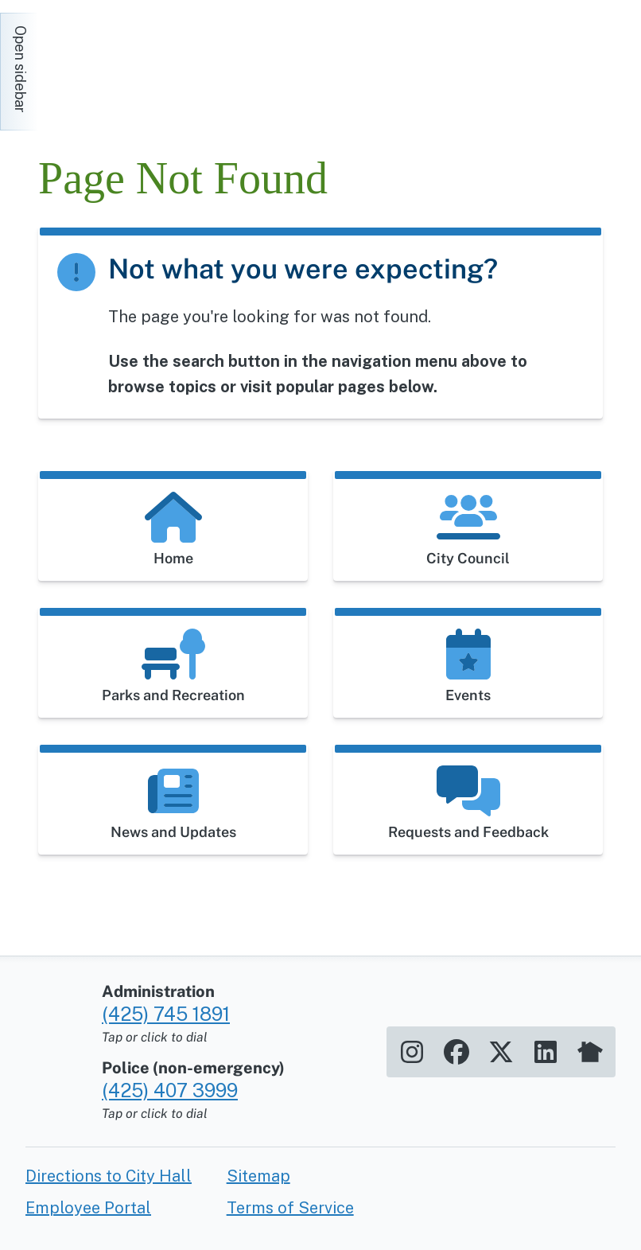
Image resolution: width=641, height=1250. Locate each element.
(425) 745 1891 (166, 1014)
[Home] (181, 64)
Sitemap (258, 1176)
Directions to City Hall (108, 1176)
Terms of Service (290, 1207)
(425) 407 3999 (170, 1090)
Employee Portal (88, 1207)
